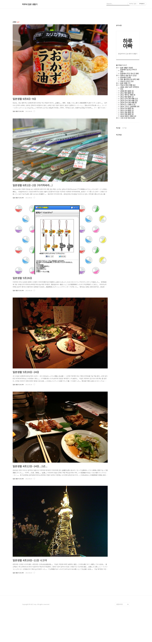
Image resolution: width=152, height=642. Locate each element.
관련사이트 (119, 634)
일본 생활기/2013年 (18, 111)
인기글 (124, 128)
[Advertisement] (76, 597)
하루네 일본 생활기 (30, 4)
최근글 (118, 128)
